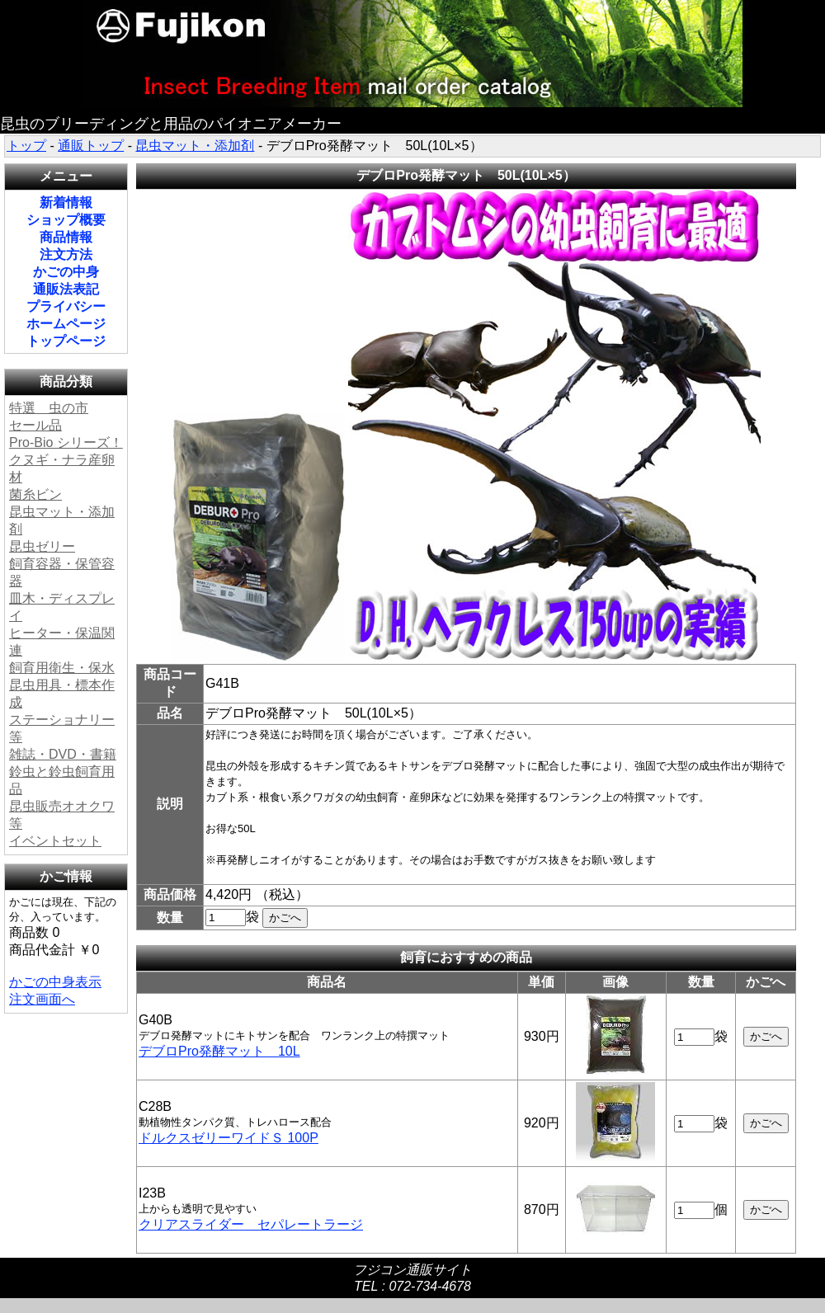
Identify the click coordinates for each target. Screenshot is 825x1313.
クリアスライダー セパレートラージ (251, 1224)
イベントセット (55, 841)
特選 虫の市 (48, 408)
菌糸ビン (35, 494)
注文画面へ (42, 999)
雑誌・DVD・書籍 (62, 754)
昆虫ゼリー (42, 546)
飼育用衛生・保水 (62, 668)
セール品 (35, 425)
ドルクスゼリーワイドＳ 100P (228, 1138)
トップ (26, 146)
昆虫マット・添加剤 (194, 146)
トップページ (66, 341)
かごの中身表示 (55, 982)
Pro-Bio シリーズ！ (66, 442)
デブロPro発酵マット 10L (219, 1051)
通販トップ (91, 146)
